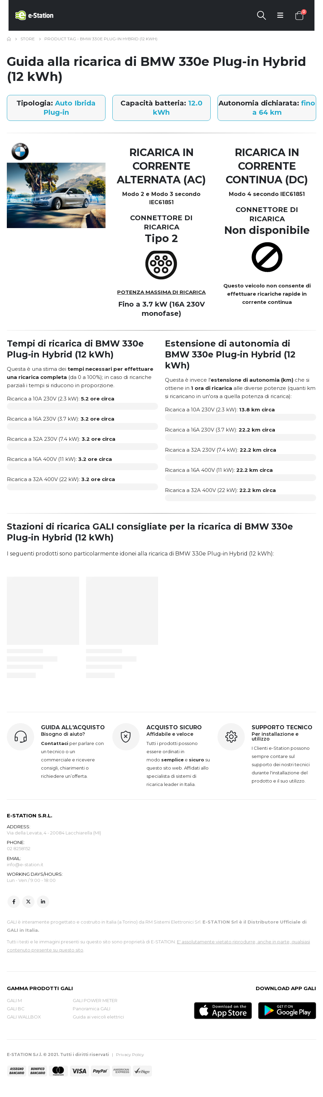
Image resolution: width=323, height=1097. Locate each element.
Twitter (28, 902)
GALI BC (16, 1009)
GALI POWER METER (95, 1001)
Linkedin (43, 902)
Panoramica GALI (91, 1009)
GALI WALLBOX (24, 1017)
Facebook (14, 902)
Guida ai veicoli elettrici (98, 1017)
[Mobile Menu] (280, 15)
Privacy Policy (130, 1055)
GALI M (14, 1001)
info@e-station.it (25, 865)
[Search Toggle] (261, 15)
